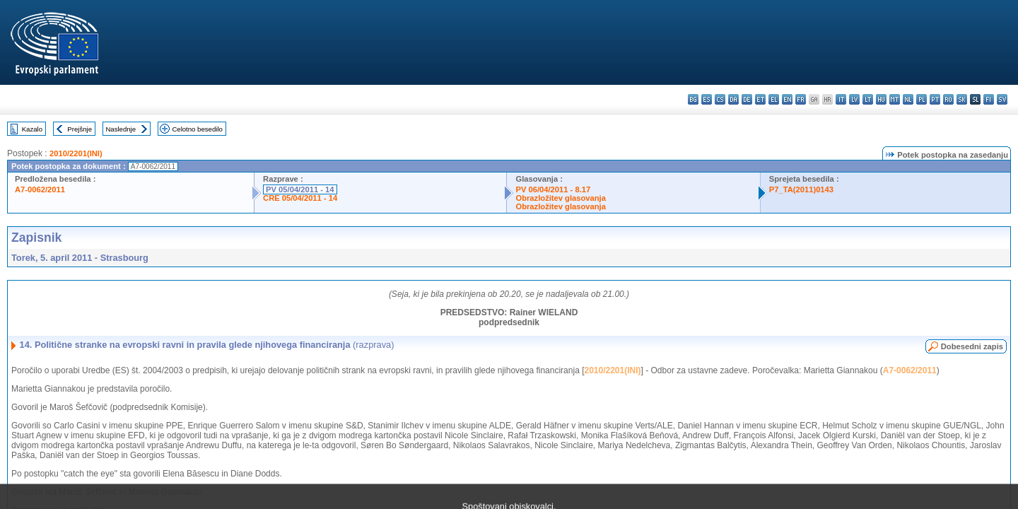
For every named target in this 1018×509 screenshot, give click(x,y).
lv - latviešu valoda (854, 99)
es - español (706, 99)
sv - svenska (1002, 99)
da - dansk (733, 99)
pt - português (935, 99)
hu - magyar (881, 99)
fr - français (800, 99)
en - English (787, 99)
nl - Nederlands (908, 99)
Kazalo (32, 129)
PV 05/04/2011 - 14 (300, 189)
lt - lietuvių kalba (867, 99)
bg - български (693, 99)
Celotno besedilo (197, 129)
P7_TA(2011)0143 (801, 189)
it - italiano (841, 99)
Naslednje (120, 129)
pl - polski (921, 99)
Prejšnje (79, 129)
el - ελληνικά (773, 99)
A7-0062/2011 (40, 189)
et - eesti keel (760, 99)
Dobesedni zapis (972, 346)
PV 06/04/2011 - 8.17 (552, 189)
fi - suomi (988, 99)
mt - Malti (894, 99)
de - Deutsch (747, 99)
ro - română (948, 99)
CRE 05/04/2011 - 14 (300, 198)
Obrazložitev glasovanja (560, 198)
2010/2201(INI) (76, 153)
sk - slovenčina (961, 99)
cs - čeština (720, 99)
